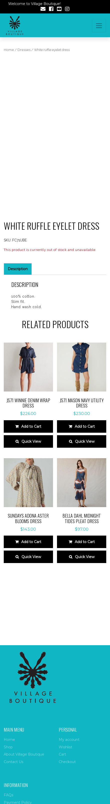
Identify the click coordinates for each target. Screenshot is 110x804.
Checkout (67, 762)
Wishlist (65, 747)
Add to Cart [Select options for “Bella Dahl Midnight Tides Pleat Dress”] (85, 542)
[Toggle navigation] (99, 25)
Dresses (24, 50)
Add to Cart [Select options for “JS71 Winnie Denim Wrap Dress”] (31, 426)
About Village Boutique (24, 754)
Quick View (31, 441)
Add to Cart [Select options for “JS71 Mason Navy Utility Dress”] (85, 426)
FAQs (8, 795)
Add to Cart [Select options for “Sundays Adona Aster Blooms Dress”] (31, 542)
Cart (62, 754)
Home (9, 50)
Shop (8, 747)
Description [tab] (18, 269)
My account (69, 739)
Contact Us (13, 762)
